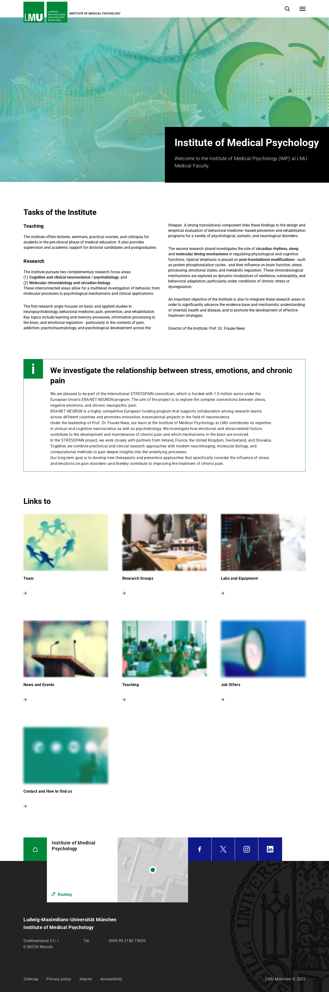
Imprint (86, 979)
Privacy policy (58, 979)
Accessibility (111, 979)
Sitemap (30, 979)
